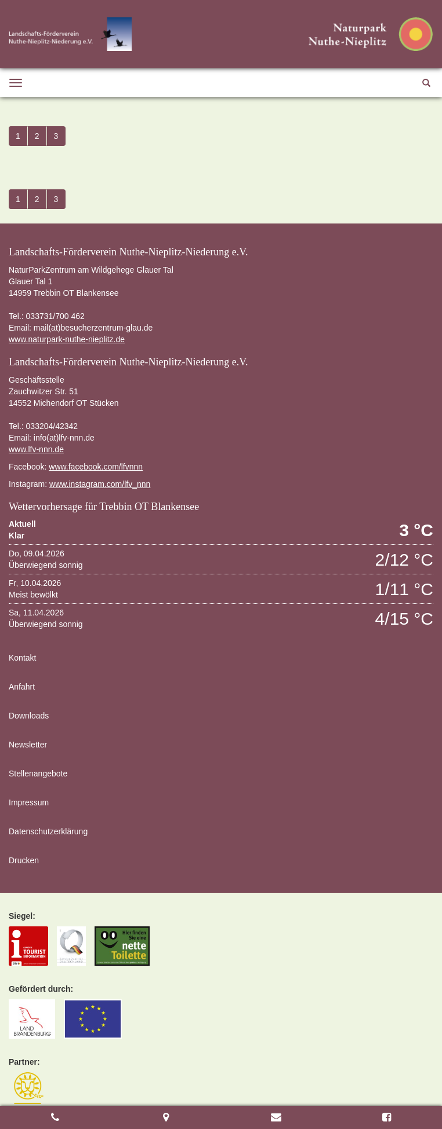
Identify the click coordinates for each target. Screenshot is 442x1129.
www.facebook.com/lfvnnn (96, 466)
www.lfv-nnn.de (36, 449)
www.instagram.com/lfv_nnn (99, 484)
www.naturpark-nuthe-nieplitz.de (67, 339)
